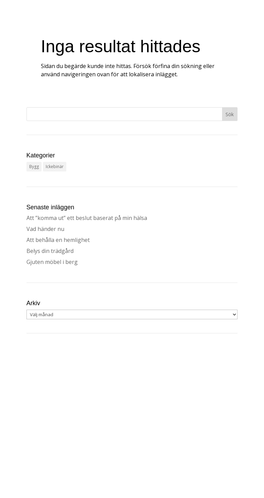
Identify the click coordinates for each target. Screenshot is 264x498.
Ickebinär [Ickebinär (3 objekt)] (55, 166)
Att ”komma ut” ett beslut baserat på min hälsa (86, 218)
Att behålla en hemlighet (58, 240)
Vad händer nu (45, 229)
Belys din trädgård (50, 251)
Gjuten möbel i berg (52, 262)
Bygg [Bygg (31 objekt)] (34, 166)
